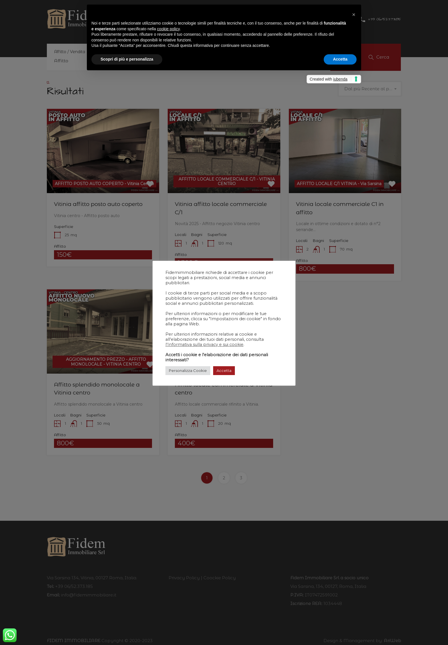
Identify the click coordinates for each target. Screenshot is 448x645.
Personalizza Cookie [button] (188, 370)
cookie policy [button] (168, 29)
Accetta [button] (224, 370)
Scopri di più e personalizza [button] (127, 59)
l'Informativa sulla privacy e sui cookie (204, 344)
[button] (353, 13)
